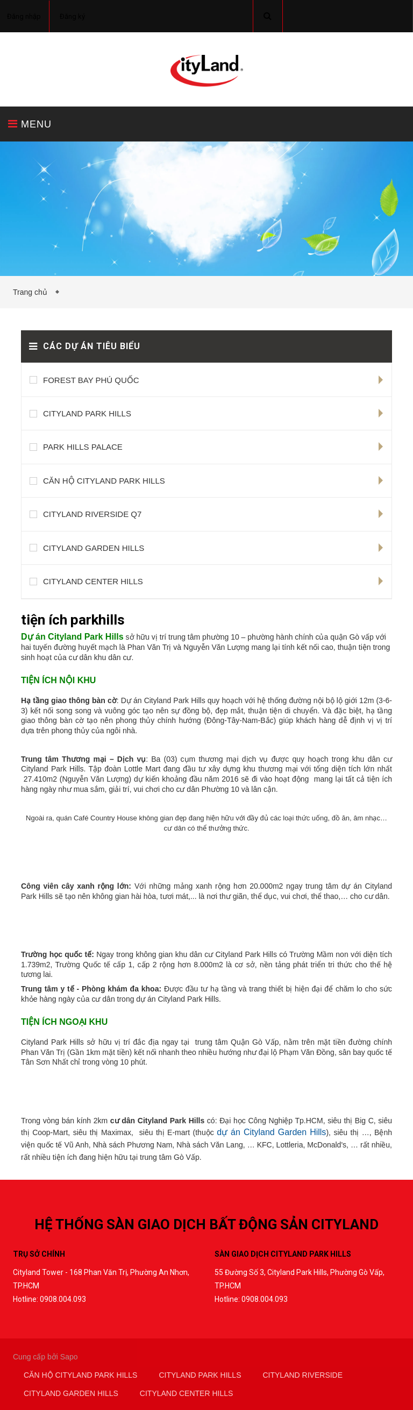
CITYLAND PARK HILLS (87, 413)
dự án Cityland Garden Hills (271, 1132)
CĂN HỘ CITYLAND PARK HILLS (104, 480)
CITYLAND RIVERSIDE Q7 (92, 514)
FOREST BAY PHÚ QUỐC (91, 380)
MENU (30, 124)
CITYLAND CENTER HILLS (93, 581)
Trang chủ (32, 292)
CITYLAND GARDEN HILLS (93, 547)
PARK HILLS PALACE (83, 446)
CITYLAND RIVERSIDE (302, 1375)
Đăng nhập (24, 16)
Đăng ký (72, 16)
